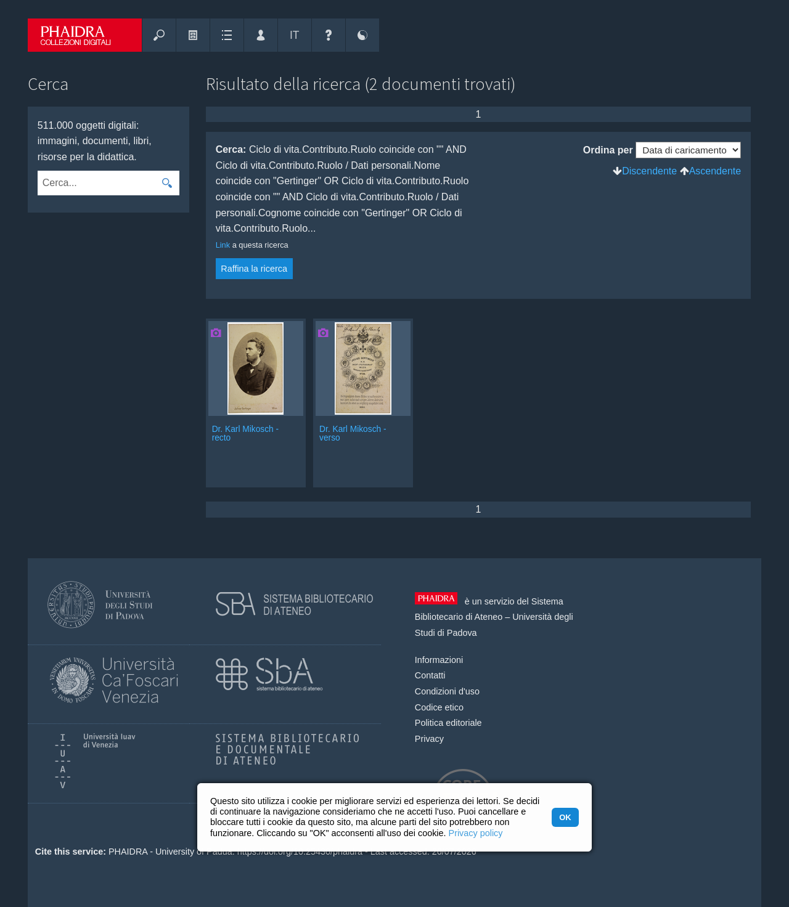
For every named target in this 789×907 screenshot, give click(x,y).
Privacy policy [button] (476, 833)
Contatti (430, 675)
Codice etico (439, 707)
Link (223, 245)
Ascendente (715, 171)
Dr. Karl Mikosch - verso (352, 433)
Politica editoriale (448, 723)
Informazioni (439, 660)
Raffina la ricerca (254, 269)
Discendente (649, 171)
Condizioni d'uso (447, 691)
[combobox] (96, 183)
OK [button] (565, 817)
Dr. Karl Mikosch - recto (245, 433)
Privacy (429, 739)
